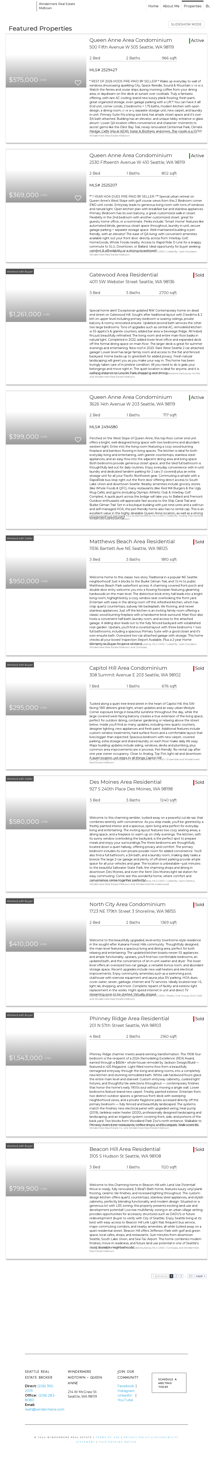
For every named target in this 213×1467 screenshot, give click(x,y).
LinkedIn (125, 1395)
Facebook (126, 1386)
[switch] (78, 81)
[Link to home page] (19, 6)
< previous (160, 1276)
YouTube (126, 1400)
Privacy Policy (137, 1437)
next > (200, 1276)
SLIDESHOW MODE (186, 24)
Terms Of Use (108, 1437)
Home (153, 6)
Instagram (126, 1391)
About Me (171, 6)
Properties (192, 6)
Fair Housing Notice (118, 1442)
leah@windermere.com (44, 1409)
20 (191, 1276)
